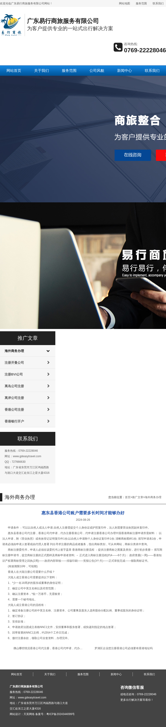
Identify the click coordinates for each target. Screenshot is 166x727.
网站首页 (13, 71)
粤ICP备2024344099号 (60, 714)
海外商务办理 (14, 351)
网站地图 (124, 3)
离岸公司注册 (14, 398)
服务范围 (141, 3)
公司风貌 (96, 71)
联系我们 (158, 3)
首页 (127, 497)
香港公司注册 (14, 409)
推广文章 (137, 497)
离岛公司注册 (14, 386)
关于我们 (41, 71)
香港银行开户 (14, 421)
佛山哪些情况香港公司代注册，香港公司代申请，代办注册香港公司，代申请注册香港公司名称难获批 (75, 648)
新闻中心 (124, 71)
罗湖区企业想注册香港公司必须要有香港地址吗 (124, 648)
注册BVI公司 (14, 374)
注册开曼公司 (14, 362)
